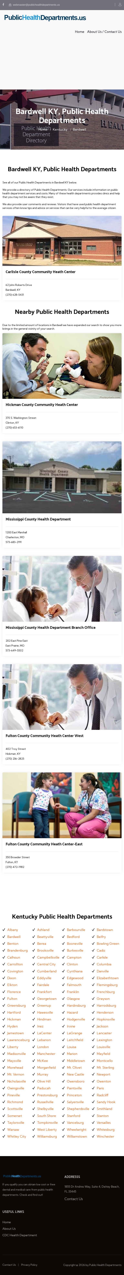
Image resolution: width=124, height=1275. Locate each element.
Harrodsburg (106, 1005)
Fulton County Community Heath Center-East (44, 844)
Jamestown (15, 1033)
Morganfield (46, 1067)
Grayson (103, 999)
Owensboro (75, 1081)
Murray (42, 1074)
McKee (42, 1061)
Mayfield (103, 1054)
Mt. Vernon (15, 1074)
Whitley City (16, 1136)
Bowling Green (108, 944)
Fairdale (43, 985)
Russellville (45, 1102)
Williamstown (77, 1136)
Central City (46, 964)
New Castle (75, 1074)
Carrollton (15, 964)
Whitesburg (105, 1130)
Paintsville (74, 1088)
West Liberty (47, 1130)
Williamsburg (47, 1136)
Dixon (11, 978)
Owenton (104, 1081)
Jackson (102, 1026)
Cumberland (47, 971)
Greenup (44, 1005)
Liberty (12, 1047)
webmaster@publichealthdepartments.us (34, 4)
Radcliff (102, 1095)
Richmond (15, 1102)
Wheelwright (76, 1130)
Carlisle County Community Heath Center (41, 272)
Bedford (73, 937)
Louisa (71, 1047)
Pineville (13, 1095)
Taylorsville (15, 1123)
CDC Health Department (19, 1235)
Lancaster (104, 1033)
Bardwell (79, 129)
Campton (74, 957)
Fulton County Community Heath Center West (44, 736)
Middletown (76, 1061)
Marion (72, 1054)
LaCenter (44, 1033)
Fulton (12, 999)
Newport (103, 1074)
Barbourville (76, 930)
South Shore (46, 1116)
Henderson (105, 1012)
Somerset (14, 1116)
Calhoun (13, 957)
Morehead (15, 1067)
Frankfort (44, 992)
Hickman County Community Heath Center (42, 405)
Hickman (14, 1019)
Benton (12, 944)
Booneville (75, 944)
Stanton (103, 1116)
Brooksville (45, 950)
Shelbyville (45, 1109)
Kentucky (60, 129)
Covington (15, 971)
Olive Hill (44, 1081)
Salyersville (75, 1102)
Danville (103, 971)
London (43, 1047)
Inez (40, 1026)
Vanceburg (75, 1123)
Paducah (44, 1088)
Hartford (14, 1012)
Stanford (73, 1116)
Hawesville (45, 1012)
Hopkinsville (106, 1019)
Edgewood (75, 978)
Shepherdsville (78, 1109)
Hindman (44, 1019)
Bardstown (105, 930)
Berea (41, 944)
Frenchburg (106, 992)
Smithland (104, 1109)
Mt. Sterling (105, 1067)
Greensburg (16, 1005)
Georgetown (47, 999)
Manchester (46, 1054)
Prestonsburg (47, 1095)
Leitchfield (75, 1040)
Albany (12, 930)
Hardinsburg (76, 1005)
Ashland (43, 930)
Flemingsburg (107, 985)
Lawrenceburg (18, 1040)
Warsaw (13, 1130)
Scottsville (15, 1109)
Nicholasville (16, 1081)
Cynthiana (75, 971)
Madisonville (16, 1054)
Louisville (103, 1047)
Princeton (74, 1095)
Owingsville (15, 1088)
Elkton (12, 985)
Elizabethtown (108, 978)
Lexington (104, 1040)
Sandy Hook (106, 1102)
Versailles (104, 1123)
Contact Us (73, 1199)
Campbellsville (48, 957)
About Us (9, 1228)
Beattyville (45, 937)
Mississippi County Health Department (38, 519)
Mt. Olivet (74, 1067)
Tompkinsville (47, 1123)
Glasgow (73, 999)
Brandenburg (17, 950)
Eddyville (44, 978)
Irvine (71, 1026)
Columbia (104, 964)
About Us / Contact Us (104, 32)
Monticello (105, 1061)
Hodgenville (76, 1019)
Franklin (73, 992)
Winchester (105, 1136)
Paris (100, 1088)
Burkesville (75, 950)
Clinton (72, 964)
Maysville (14, 1061)
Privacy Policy (29, 1264)
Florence (14, 992)
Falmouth (74, 985)
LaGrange (74, 1033)
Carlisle (102, 957)
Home (79, 32)
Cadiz (101, 950)
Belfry (101, 937)
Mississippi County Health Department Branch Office (51, 628)
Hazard (72, 1012)
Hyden (12, 1026)
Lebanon (44, 1040)
